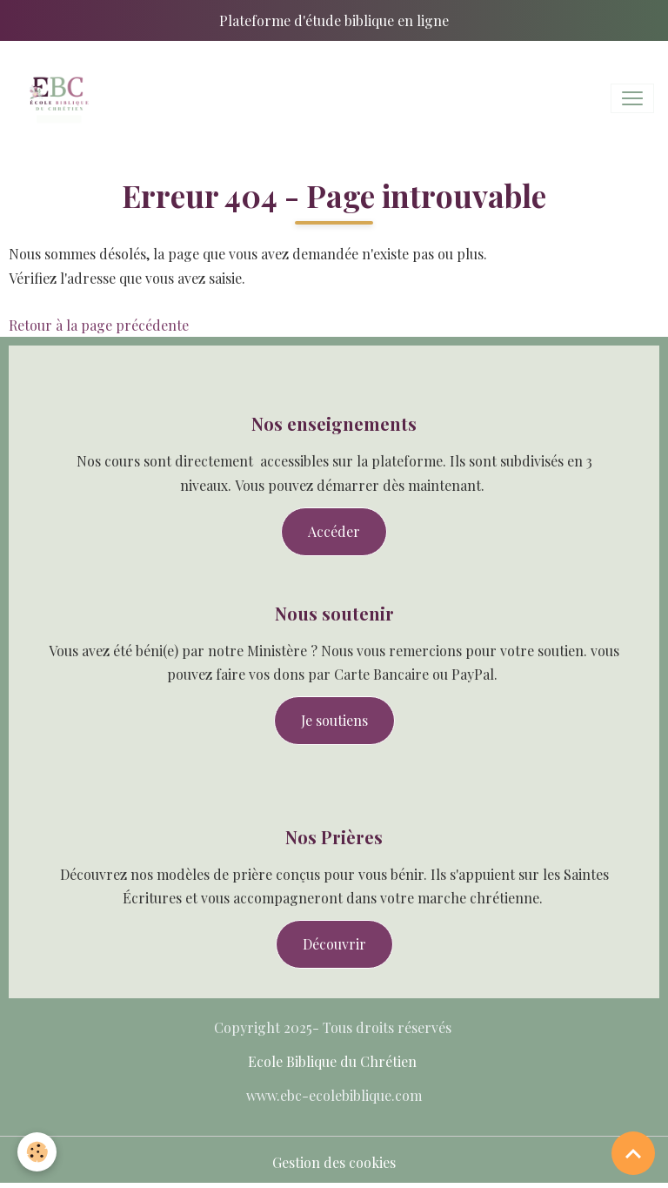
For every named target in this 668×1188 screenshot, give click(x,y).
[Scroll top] (633, 1153)
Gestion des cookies (334, 1162)
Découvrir (334, 944)
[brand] (61, 98)
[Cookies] (37, 1151)
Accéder (334, 531)
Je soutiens (334, 720)
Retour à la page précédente (99, 325)
